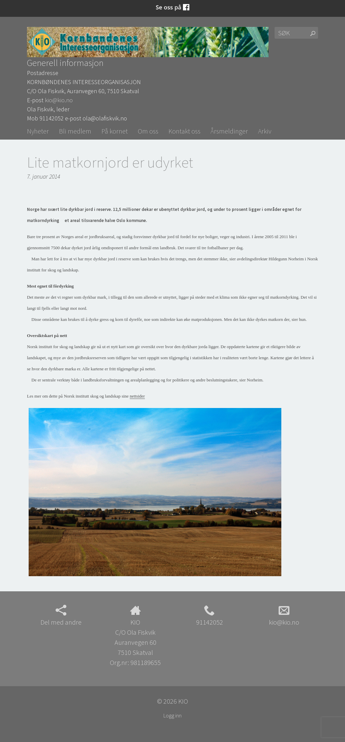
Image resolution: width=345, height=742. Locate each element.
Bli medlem (75, 131)
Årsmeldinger (229, 131)
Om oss (148, 131)
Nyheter (38, 131)
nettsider (137, 396)
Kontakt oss (184, 131)
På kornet (114, 131)
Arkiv (264, 131)
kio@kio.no (59, 100)
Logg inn (172, 715)
